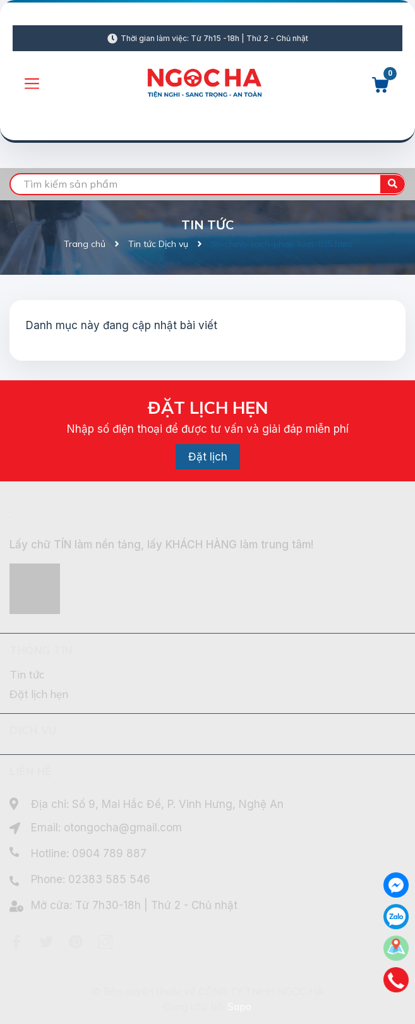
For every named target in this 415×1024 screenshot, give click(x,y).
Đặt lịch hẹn (38, 694)
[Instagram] (105, 942)
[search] (207, 184)
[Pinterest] (76, 942)
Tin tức (26, 674)
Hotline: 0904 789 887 (89, 853)
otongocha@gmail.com (123, 827)
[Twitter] (46, 942)
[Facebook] (16, 942)
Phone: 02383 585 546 (90, 879)
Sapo (239, 1006)
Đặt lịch (207, 456)
